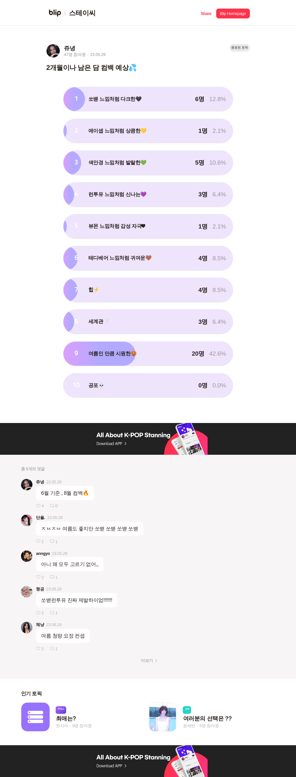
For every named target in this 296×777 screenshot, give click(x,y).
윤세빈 (189, 725)
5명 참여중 (209, 725)
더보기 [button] (147, 660)
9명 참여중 (82, 725)
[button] (206, 12)
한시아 (62, 725)
